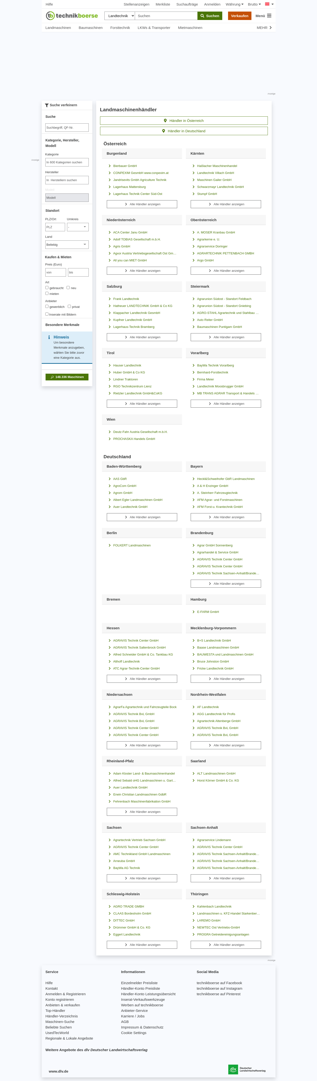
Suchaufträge (187, 4)
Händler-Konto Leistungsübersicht (148, 994)
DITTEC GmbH (121, 920)
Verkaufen (240, 16)
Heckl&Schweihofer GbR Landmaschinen (223, 479)
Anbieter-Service (134, 1010)
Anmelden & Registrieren (66, 994)
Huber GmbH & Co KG (126, 372)
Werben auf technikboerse (142, 1005)
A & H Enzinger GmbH (209, 486)
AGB (125, 1022)
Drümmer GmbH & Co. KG (128, 927)
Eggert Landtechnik (124, 934)
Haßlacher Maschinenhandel (214, 166)
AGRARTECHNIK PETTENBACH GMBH (222, 253)
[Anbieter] (46, 306)
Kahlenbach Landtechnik (211, 906)
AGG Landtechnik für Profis (213, 714)
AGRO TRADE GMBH (125, 906)
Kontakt (52, 988)
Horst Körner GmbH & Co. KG (215, 780)
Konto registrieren (60, 999)
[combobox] (67, 162)
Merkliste (163, 4)
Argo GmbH (202, 260)
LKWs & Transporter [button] (154, 28)
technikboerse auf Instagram (219, 988)
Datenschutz (153, 1027)
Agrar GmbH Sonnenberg (212, 545)
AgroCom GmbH (121, 486)
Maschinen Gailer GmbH (211, 180)
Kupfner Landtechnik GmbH (129, 320)
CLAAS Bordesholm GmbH (129, 913)
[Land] (67, 244)
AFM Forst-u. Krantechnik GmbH (217, 507)
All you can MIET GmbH (127, 260)
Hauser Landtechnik (124, 365)
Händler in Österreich (184, 121)
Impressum (130, 1027)
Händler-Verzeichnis (62, 1016)
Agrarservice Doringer (209, 246)
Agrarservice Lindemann (211, 840)
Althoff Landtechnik (123, 661)
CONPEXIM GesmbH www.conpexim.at (138, 173)
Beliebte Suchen (59, 1027)
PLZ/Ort (50, 219)
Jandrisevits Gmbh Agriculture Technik (137, 180)
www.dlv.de (58, 1071)
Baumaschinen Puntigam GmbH (216, 327)
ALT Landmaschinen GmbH (213, 773)
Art (47, 282)
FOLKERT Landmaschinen (129, 545)
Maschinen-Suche (60, 1022)
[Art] (46, 287)
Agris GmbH (118, 246)
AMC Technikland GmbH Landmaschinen (138, 854)
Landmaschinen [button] (58, 28)
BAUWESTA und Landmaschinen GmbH (222, 654)
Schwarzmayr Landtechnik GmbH (217, 187)
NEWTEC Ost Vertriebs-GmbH (215, 927)
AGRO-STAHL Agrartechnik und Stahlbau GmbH (226, 313)
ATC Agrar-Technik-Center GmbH (133, 668)
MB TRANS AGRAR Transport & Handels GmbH (226, 393)
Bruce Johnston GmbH (210, 661)
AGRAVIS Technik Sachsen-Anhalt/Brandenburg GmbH (226, 573)
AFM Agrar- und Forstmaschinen (217, 500)
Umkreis (73, 219)
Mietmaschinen (190, 28)
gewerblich (55, 307)
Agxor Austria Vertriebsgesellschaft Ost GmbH (142, 253)
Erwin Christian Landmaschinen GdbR (137, 794)
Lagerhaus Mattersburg (126, 187)
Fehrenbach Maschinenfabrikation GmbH (139, 801)
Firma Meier (202, 379)
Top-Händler (55, 1010)
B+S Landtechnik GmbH (211, 640)
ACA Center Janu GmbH (127, 232)
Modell (49, 190)
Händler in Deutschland (183, 131)
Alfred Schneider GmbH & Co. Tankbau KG (140, 654)
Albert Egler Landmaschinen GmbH (134, 500)
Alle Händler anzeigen (141, 204)
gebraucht (54, 288)
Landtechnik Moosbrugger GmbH (217, 386)
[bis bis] (78, 272)
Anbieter (51, 301)
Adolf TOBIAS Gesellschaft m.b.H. (134, 239)
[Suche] (67, 127)
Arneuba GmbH (121, 861)
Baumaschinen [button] (90, 28)
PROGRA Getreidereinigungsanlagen (220, 934)
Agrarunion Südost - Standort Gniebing (221, 306)
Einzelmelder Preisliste (139, 983)
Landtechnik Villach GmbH (212, 173)
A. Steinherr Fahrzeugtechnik (214, 493)
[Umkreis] (78, 227)
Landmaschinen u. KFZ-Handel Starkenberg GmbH (226, 913)
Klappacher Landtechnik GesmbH (133, 313)
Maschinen (67, 377)
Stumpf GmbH (204, 194)
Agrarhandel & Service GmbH (214, 552)
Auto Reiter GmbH (207, 320)
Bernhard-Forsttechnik (209, 372)
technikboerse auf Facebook (219, 983)
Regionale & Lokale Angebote (69, 1038)
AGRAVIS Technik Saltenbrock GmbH (136, 647)
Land (48, 237)
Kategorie (52, 154)
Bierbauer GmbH (122, 166)
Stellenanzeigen (136, 4)
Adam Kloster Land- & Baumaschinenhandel (141, 773)
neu (71, 288)
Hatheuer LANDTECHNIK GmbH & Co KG (140, 306)
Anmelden (212, 4)
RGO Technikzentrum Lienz (129, 386)
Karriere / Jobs (133, 1016)
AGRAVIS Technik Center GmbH (217, 559)
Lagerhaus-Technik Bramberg (131, 327)
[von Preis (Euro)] (55, 272)
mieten (52, 294)
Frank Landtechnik (123, 299)
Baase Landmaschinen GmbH (215, 647)
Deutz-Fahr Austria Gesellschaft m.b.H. (137, 432)
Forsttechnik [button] (120, 28)
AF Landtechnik (205, 707)
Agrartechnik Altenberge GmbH (216, 721)
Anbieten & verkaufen (63, 1005)
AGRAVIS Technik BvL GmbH (131, 714)
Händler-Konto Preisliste (140, 988)
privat (74, 307)
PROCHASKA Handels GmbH (131, 439)
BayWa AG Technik (123, 868)
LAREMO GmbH (206, 920)
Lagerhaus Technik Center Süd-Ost (134, 194)
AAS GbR (117, 479)
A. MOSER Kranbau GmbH (213, 232)
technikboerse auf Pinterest (219, 994)
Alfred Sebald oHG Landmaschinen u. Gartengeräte (142, 780)
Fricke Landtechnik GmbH (212, 668)
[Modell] (67, 197)
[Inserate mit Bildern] (46, 314)
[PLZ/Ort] (55, 227)
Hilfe (49, 4)
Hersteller (52, 172)
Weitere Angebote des (97, 1050)
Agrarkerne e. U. (205, 239)
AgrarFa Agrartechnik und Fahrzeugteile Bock (142, 707)
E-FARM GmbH (205, 612)
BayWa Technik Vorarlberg (212, 365)
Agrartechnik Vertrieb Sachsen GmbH (136, 840)
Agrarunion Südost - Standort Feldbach (221, 299)
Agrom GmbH (119, 493)
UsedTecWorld (57, 1033)
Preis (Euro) (53, 264)
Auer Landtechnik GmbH (127, 507)
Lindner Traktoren (122, 379)
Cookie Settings (133, 1033)
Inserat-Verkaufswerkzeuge (143, 999)
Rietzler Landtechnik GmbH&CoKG (134, 393)
